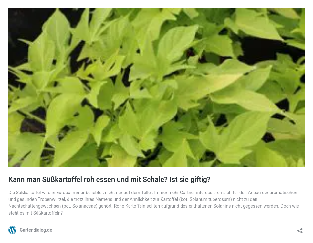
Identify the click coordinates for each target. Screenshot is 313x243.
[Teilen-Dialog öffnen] (300, 229)
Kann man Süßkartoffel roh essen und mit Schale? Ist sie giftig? (109, 179)
